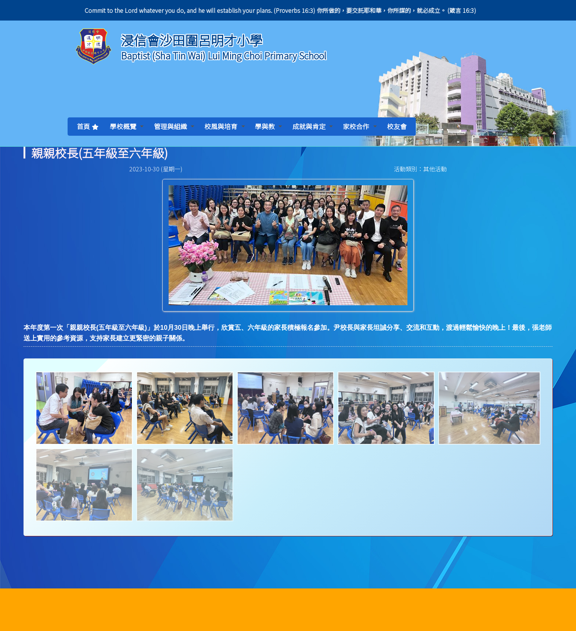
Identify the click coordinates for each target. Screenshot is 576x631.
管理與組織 (174, 126)
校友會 (397, 126)
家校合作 (360, 126)
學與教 (268, 126)
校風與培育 (224, 126)
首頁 (83, 126)
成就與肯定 (312, 126)
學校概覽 (127, 126)
